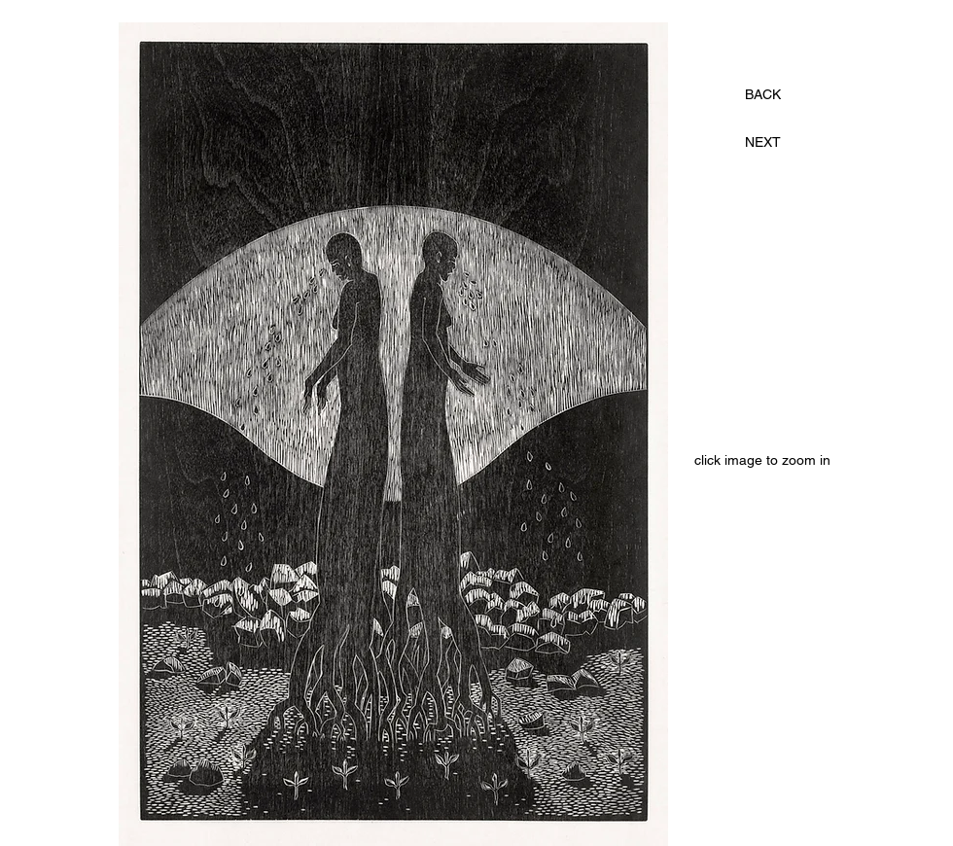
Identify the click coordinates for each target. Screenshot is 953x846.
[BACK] (762, 95)
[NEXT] (762, 143)
